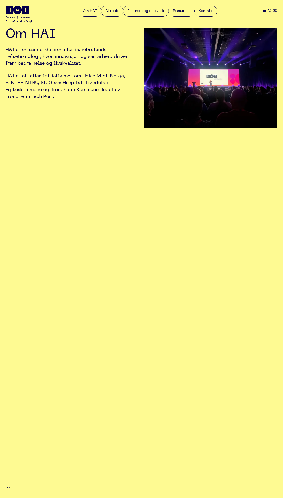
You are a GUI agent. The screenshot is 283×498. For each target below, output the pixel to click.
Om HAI (90, 11)
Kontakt (206, 11)
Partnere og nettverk (145, 11)
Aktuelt (112, 11)
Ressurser (181, 11)
